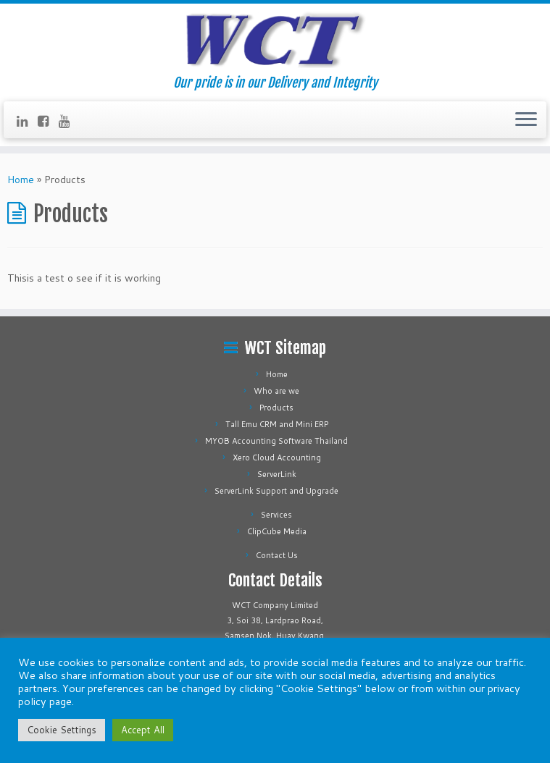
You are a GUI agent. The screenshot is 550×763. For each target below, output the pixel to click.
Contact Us (277, 555)
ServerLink (276, 474)
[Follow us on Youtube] (69, 120)
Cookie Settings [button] (61, 729)
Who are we (276, 391)
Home (20, 179)
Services (276, 514)
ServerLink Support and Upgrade (276, 491)
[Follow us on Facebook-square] (48, 120)
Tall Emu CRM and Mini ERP (276, 424)
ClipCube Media (277, 531)
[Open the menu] (526, 120)
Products (276, 407)
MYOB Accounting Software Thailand (276, 441)
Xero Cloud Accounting (277, 457)
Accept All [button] (142, 729)
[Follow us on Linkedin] (27, 120)
